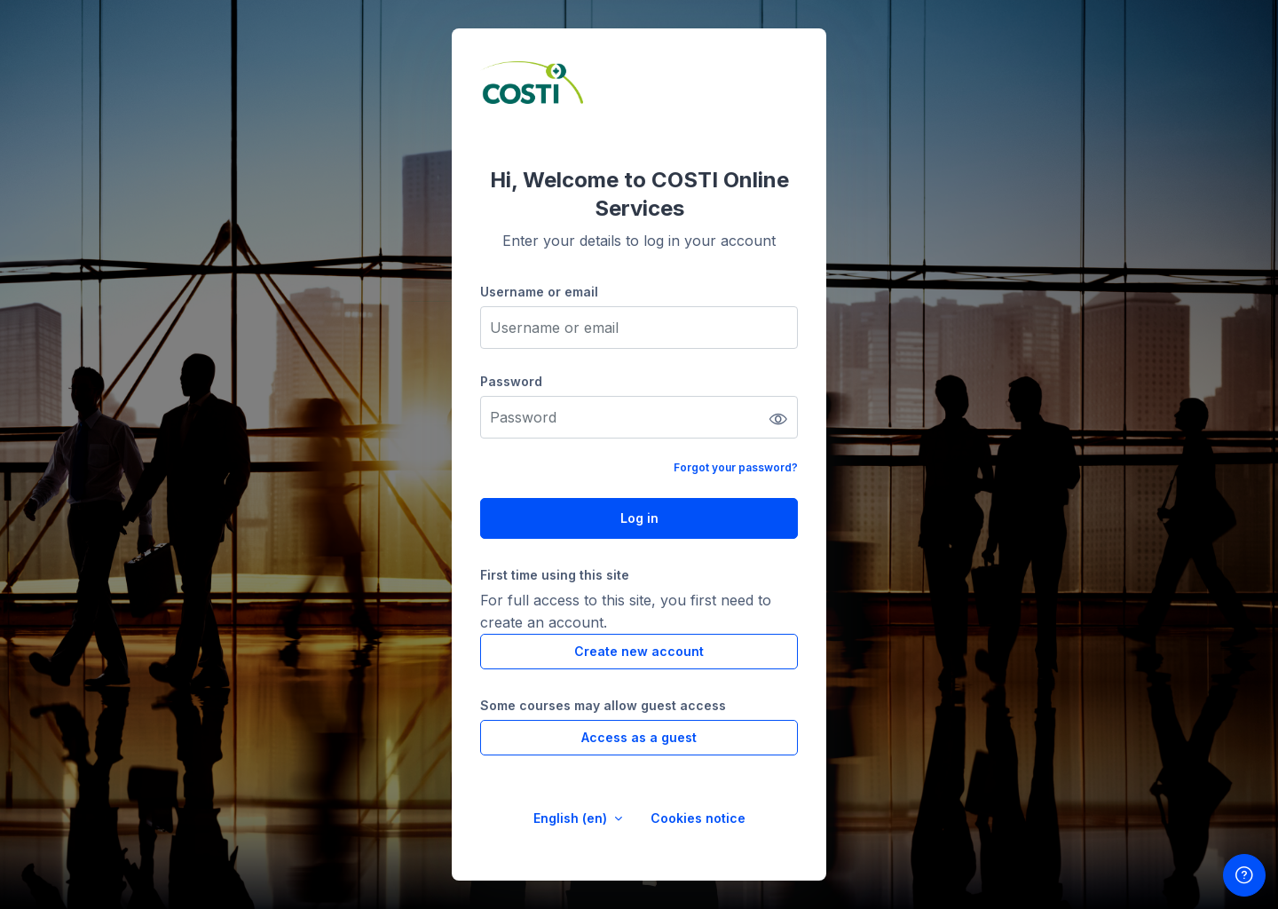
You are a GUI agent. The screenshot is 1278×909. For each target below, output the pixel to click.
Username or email (539, 291)
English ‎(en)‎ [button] (572, 818)
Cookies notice (698, 818)
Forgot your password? (736, 467)
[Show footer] (1244, 875)
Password (511, 381)
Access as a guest (639, 737)
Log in (639, 518)
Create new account (639, 651)
